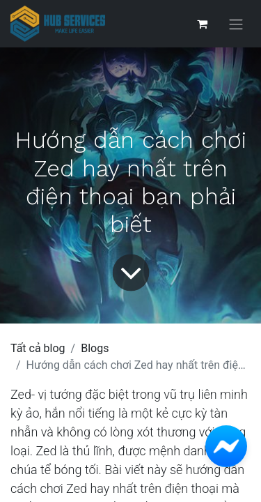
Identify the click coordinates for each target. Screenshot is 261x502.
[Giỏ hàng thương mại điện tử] (202, 24)
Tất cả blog (37, 348)
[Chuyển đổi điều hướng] (236, 24)
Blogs (95, 348)
